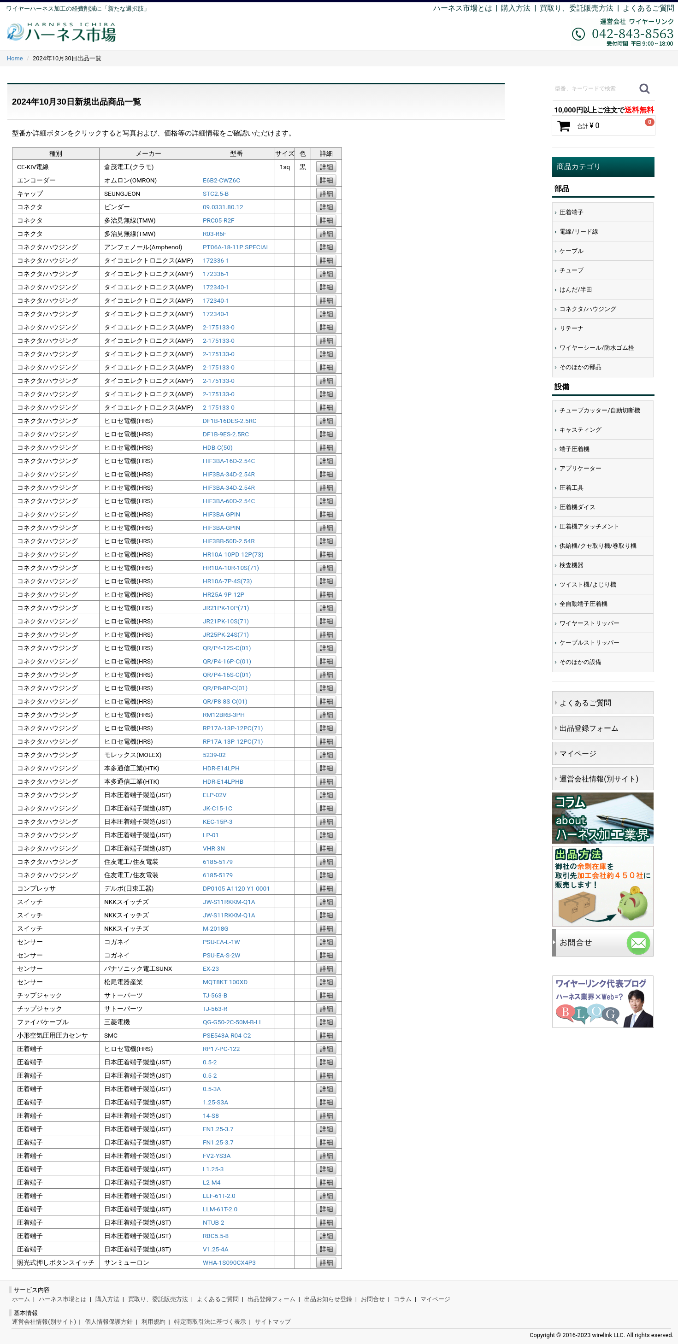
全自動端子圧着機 (583, 603)
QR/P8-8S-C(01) (225, 701)
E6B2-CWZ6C (221, 180)
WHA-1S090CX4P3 (229, 1262)
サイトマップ (273, 1321)
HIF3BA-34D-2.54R (229, 474)
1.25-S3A (215, 1102)
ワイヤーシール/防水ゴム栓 (597, 347)
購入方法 (516, 8)
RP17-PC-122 (221, 1048)
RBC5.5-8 (216, 1235)
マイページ (578, 753)
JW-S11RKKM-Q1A (229, 901)
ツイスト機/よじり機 (588, 584)
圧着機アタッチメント (589, 526)
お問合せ (373, 1299)
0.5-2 (210, 1062)
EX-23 (211, 968)
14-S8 (211, 1115)
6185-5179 (218, 861)
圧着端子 (572, 212)
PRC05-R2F (219, 220)
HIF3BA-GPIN (221, 514)
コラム (403, 1299)
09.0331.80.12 (223, 207)
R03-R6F (214, 233)
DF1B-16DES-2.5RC (230, 420)
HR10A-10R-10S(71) (231, 567)
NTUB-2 (213, 1222)
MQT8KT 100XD (225, 982)
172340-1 (216, 287)
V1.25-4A (216, 1249)
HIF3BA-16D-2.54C (229, 460)
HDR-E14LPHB (223, 781)
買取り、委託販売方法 (158, 1299)
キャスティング (580, 429)
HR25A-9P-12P (223, 594)
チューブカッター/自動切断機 (600, 410)
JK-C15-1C (217, 808)
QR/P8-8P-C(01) (225, 688)
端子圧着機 (575, 449)
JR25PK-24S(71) (226, 634)
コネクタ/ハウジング (588, 308)
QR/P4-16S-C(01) (227, 674)
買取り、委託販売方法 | (581, 8)
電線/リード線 (579, 231)
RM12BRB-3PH (224, 714)
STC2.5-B (216, 193)
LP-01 (211, 835)
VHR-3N (214, 848)
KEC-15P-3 (217, 821)
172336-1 (216, 260)
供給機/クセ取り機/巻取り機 (598, 545)
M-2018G (216, 928)
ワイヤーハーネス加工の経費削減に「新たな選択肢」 (78, 8)
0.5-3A (212, 1088)
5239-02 (214, 754)
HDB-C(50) (218, 447)
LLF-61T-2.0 (219, 1195)
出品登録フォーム (589, 728)
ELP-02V (215, 794)
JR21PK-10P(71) (226, 607)
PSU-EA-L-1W (221, 941)
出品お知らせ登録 (328, 1299)
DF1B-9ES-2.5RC (226, 434)
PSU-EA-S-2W (222, 955)
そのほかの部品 (580, 367)
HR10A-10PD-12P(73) (233, 554)
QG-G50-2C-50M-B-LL (232, 1022)
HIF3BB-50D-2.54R (229, 541)
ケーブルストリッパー (589, 642)
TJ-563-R (215, 1008)
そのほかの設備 (580, 661)
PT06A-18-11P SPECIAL (236, 247)
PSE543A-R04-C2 (227, 1035)
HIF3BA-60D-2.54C (229, 501)
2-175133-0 (219, 327)
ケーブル (572, 250)
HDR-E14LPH (221, 768)
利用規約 (153, 1321)
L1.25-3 (213, 1169)
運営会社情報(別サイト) (599, 779)
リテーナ (572, 328)
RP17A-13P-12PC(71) (233, 728)
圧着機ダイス (577, 507)
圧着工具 (572, 487)
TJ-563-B (215, 995)
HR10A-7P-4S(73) (227, 581)
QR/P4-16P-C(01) (227, 661)
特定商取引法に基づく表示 (210, 1321)
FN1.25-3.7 (218, 1129)
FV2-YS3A (217, 1155)
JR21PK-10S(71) (226, 621)
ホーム (21, 1299)
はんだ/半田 (576, 289)
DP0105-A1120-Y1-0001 (236, 888)
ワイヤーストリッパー (589, 623)
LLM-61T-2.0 (220, 1209)
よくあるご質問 (648, 8)
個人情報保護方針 (109, 1321)
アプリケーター (580, 468)
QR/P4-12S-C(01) (227, 647)
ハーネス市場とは (462, 8)
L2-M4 (211, 1182)
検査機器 (572, 565)
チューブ (572, 270)
